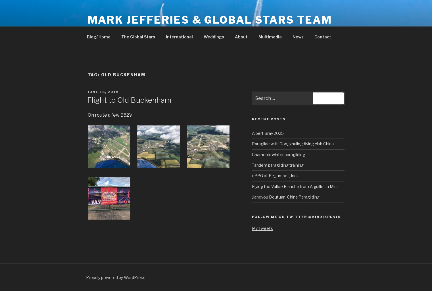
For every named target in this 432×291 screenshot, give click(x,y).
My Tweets (262, 228)
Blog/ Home (98, 36)
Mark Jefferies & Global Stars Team (210, 20)
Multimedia (270, 36)
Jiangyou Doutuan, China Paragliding (286, 197)
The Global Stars (138, 36)
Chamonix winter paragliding (278, 154)
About (241, 36)
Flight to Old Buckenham (129, 100)
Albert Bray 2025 (268, 133)
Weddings (214, 36)
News (298, 36)
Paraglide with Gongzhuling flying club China (293, 143)
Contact (322, 36)
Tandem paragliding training (278, 165)
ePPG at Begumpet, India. (276, 175)
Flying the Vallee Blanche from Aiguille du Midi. (295, 186)
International (179, 36)
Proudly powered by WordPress (115, 277)
